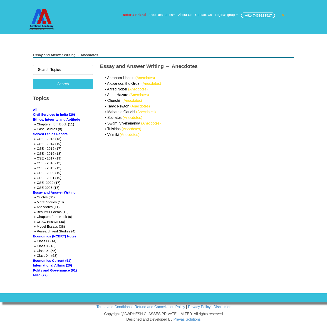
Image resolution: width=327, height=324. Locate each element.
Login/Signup (226, 15)
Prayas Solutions (187, 319)
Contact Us (203, 15)
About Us (185, 15)
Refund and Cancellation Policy (160, 307)
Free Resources (162, 15)
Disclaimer (222, 307)
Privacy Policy (200, 307)
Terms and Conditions (115, 307)
